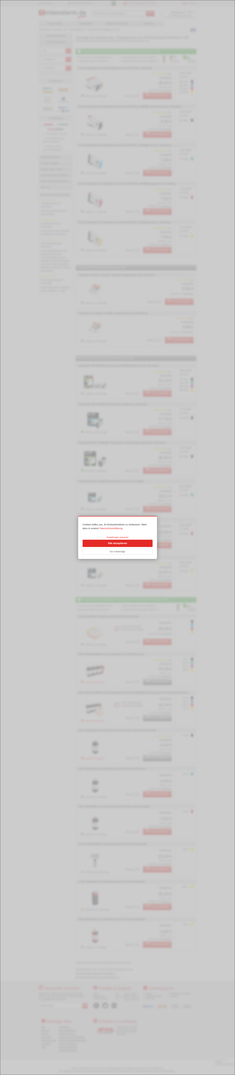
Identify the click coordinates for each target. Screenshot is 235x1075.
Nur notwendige (117, 551)
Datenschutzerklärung (110, 528)
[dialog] (117, 537)
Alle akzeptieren (117, 543)
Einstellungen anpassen (117, 537)
